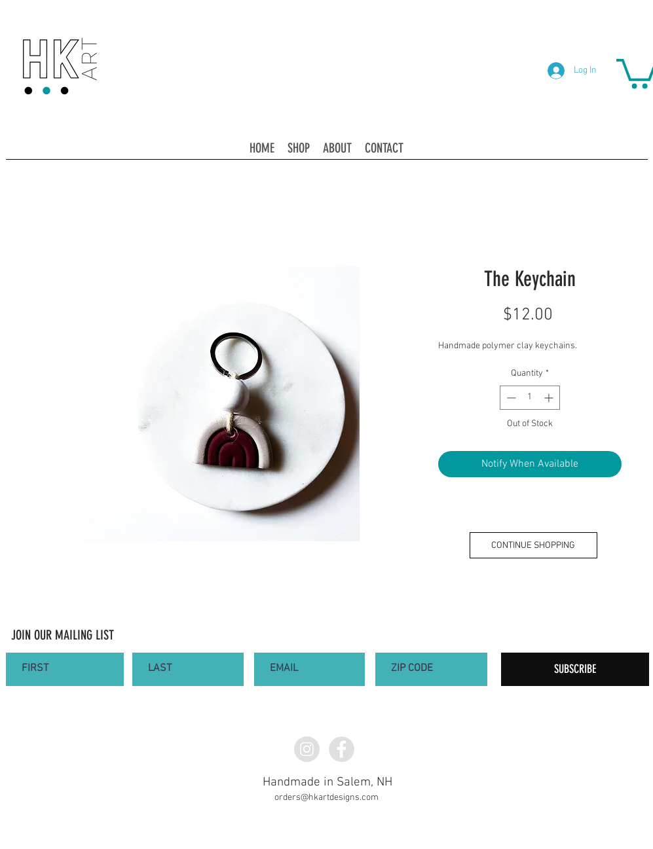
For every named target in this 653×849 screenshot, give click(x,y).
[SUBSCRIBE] (575, 669)
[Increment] (550, 397)
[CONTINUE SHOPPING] (533, 545)
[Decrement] (510, 397)
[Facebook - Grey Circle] (341, 749)
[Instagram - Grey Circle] (307, 749)
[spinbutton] (530, 397)
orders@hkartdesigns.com (326, 797)
